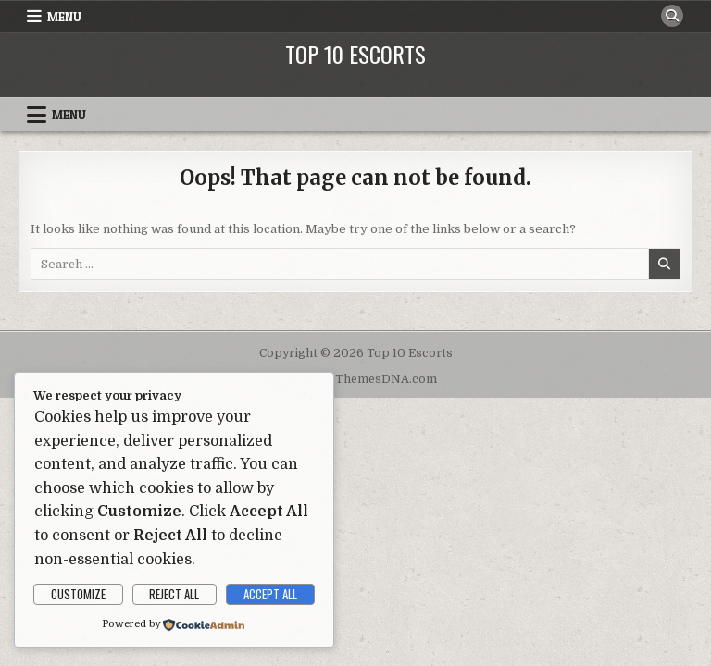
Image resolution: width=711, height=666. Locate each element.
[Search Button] (672, 16)
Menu (64, 16)
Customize (78, 594)
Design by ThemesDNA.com (356, 379)
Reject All (174, 594)
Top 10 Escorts (355, 53)
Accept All (270, 594)
